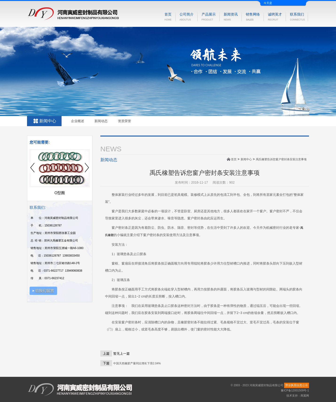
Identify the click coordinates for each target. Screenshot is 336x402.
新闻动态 (101, 121)
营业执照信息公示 (296, 385)
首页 (234, 159)
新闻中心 (246, 159)
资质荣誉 (124, 121)
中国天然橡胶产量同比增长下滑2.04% (137, 363)
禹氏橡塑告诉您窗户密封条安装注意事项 (281, 159)
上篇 (106, 353)
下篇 (106, 363)
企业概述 (77, 121)
